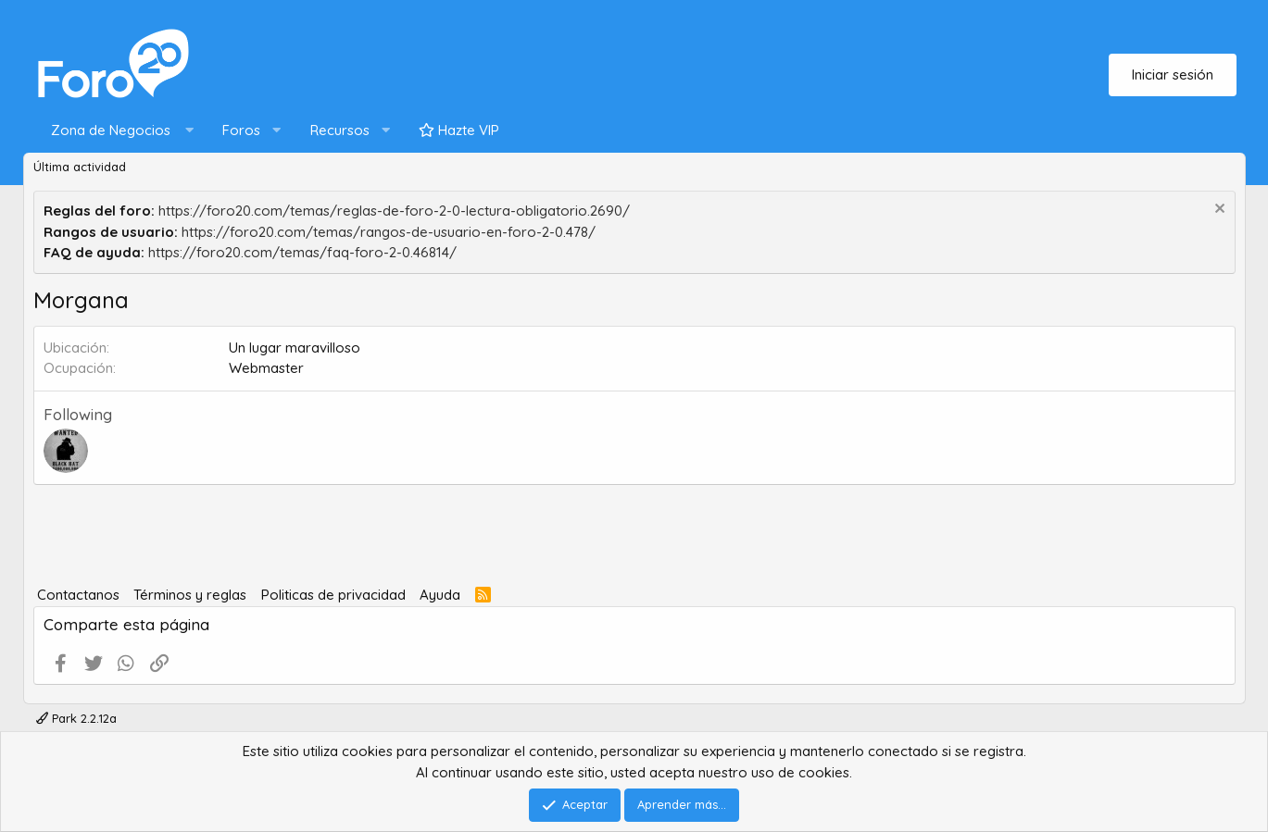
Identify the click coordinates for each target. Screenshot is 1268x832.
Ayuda (440, 594)
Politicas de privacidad (333, 594)
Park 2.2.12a (76, 718)
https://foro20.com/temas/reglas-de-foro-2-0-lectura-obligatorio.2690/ (394, 210)
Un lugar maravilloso (294, 347)
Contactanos (78, 594)
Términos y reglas (189, 594)
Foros (241, 130)
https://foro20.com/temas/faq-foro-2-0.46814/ (302, 252)
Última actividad (79, 166)
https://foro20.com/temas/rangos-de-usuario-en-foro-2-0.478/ (389, 232)
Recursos (340, 130)
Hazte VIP (459, 130)
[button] (118, 131)
